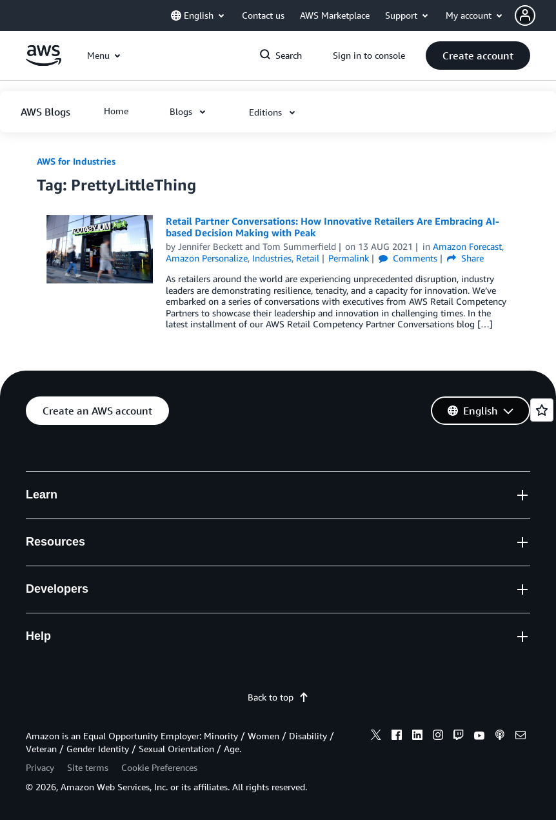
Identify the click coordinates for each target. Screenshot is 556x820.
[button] (535, 15)
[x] (376, 737)
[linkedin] (417, 737)
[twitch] (458, 737)
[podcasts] (500, 737)
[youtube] (479, 737)
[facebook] (397, 737)
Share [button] (465, 257)
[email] (520, 737)
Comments (408, 257)
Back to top (278, 697)
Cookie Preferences (159, 767)
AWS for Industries (76, 161)
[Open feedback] (541, 410)
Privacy (40, 767)
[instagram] (438, 737)
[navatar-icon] (525, 15)
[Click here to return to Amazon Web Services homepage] (43, 62)
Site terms (87, 767)
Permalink (348, 257)
